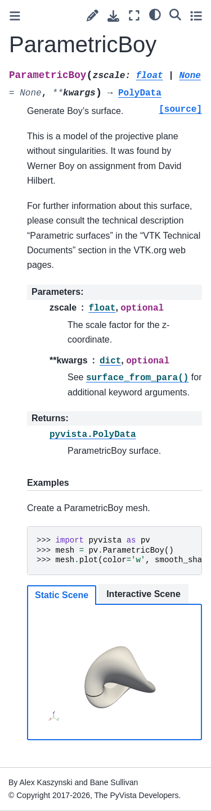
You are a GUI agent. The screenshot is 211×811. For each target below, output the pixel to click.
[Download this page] (113, 16)
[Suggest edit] (92, 15)
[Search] (175, 14)
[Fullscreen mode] (134, 15)
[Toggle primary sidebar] (15, 16)
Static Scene (61, 595)
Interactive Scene (143, 594)
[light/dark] (155, 14)
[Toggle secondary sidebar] (196, 15)
